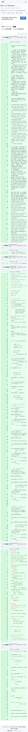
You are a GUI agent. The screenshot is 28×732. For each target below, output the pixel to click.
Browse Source (23, 18)
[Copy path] (18, 37)
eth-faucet (11, 5)
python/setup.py (13, 644)
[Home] (3, 2)
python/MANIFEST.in (13, 245)
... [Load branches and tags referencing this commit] (2, 22)
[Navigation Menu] (25, 2)
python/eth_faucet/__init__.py (13, 257)
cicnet (5, 5)
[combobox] (19, 34)
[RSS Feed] (2, 8)
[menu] (25, 34)
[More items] (26, 13)
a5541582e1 (20, 29)
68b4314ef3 (8, 29)
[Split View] (22, 34)
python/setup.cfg (13, 544)
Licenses (16, 730)
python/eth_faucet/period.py (13, 267)
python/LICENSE (13, 37)
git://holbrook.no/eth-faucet (10, 10)
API (19, 730)
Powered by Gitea (7, 727)
